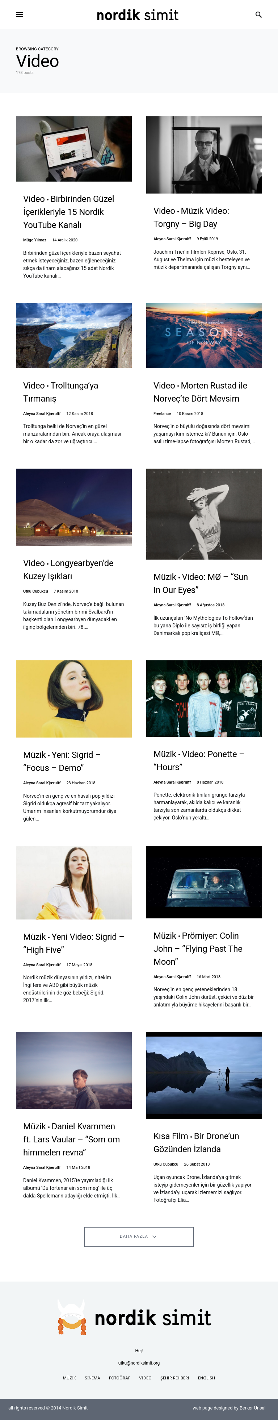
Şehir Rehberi (174, 1378)
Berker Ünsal (253, 1408)
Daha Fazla (134, 1236)
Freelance (162, 413)
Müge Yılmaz (34, 240)
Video (145, 1378)
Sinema (92, 1378)
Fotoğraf (119, 1378)
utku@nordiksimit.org (139, 1363)
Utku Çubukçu (35, 591)
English (206, 1378)
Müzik (69, 1378)
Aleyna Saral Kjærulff (172, 239)
